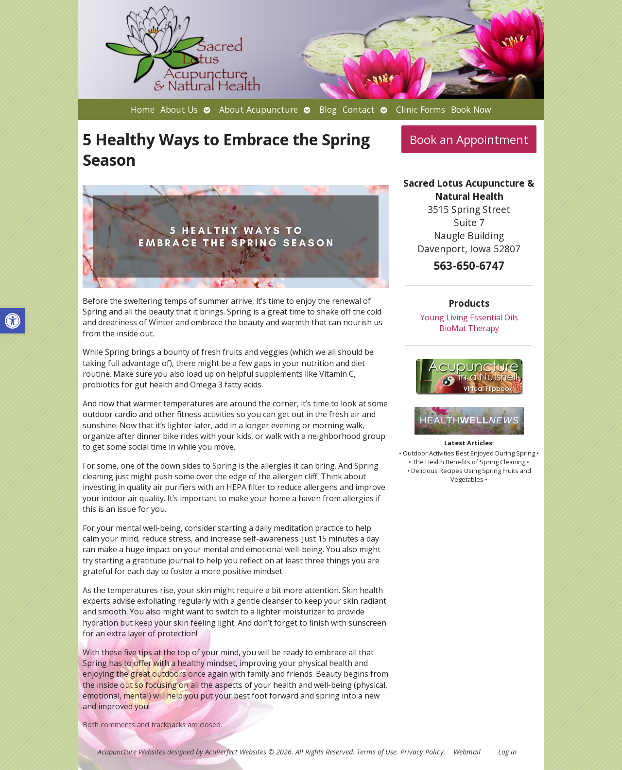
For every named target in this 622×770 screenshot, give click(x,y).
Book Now (471, 109)
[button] (12, 320)
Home (143, 109)
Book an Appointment (469, 139)
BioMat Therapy (469, 328)
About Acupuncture (258, 109)
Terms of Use (377, 751)
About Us (179, 109)
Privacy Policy (422, 751)
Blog (328, 109)
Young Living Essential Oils (469, 317)
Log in (507, 751)
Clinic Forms (420, 109)
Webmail (467, 751)
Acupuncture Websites (131, 751)
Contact (359, 109)
